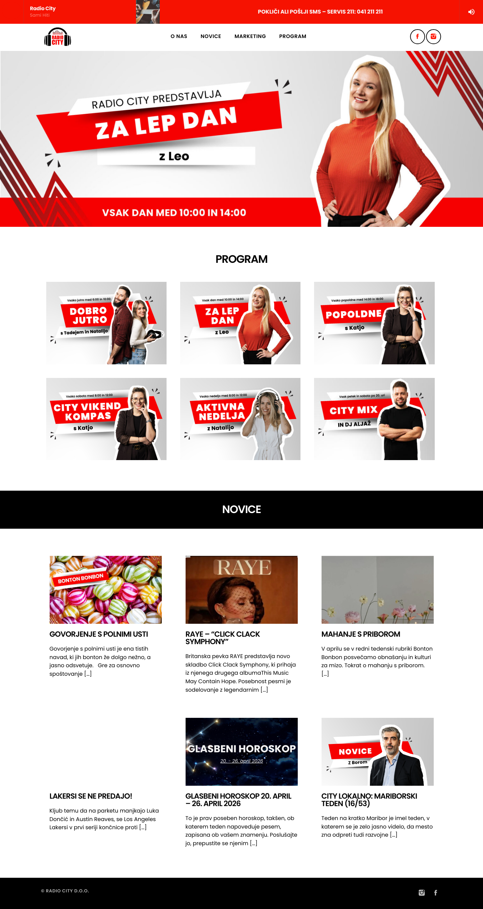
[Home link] (58, 36)
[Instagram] (433, 36)
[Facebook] (417, 36)
